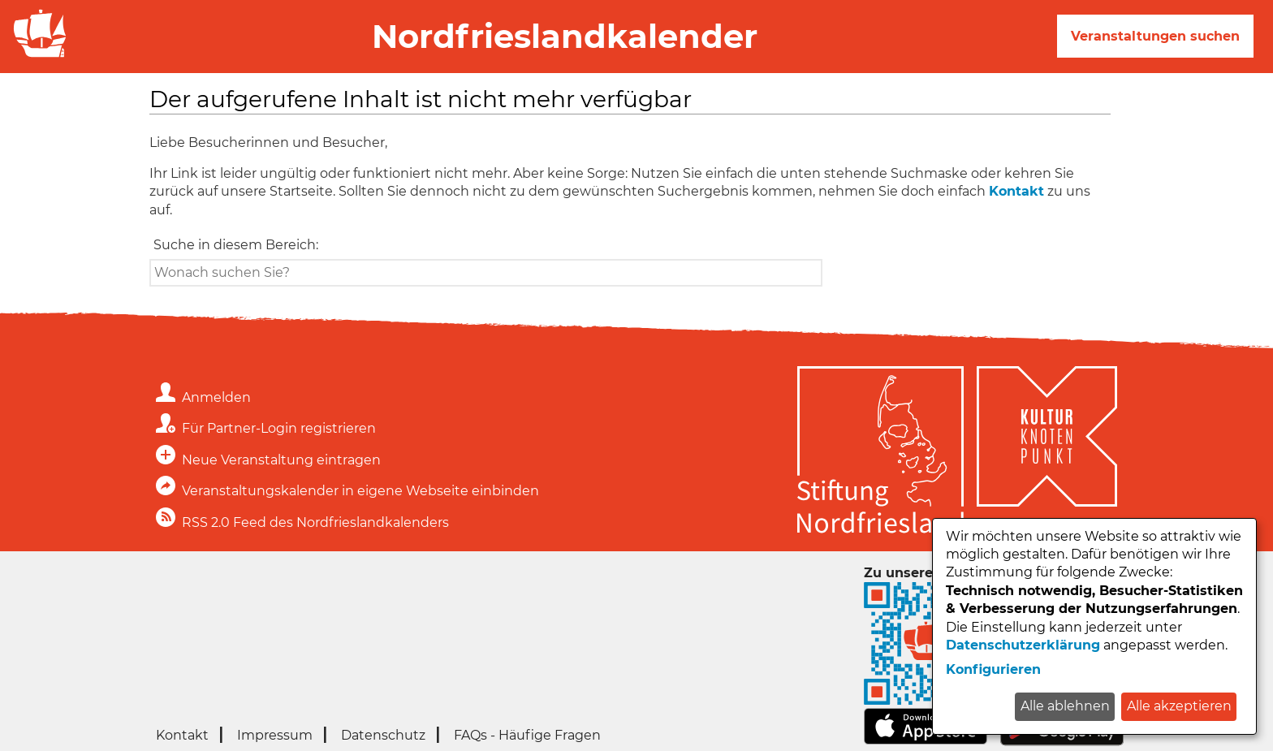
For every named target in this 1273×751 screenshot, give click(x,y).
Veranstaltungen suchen (1155, 36)
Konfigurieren (993, 669)
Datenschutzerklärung (1023, 645)
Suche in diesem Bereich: (235, 244)
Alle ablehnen (1065, 706)
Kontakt (1016, 191)
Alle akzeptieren (1179, 706)
